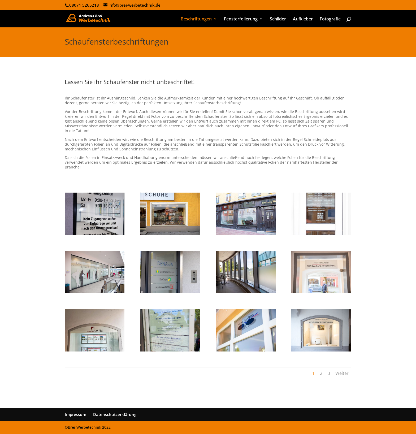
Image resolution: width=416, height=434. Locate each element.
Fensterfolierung (241, 19)
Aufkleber (303, 19)
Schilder (278, 19)
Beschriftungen (196, 19)
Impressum (75, 414)
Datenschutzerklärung (114, 414)
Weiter (342, 373)
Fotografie (330, 19)
